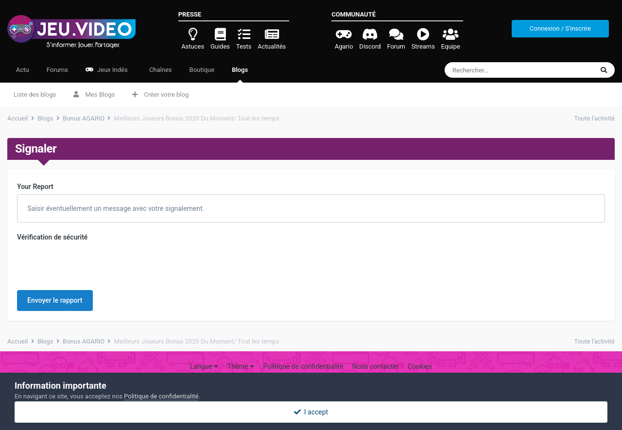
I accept (311, 412)
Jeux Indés (107, 69)
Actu (22, 69)
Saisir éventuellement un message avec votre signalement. (115, 208)
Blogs (240, 74)
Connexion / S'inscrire (560, 28)
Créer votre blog (160, 94)
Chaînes (160, 69)
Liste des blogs (35, 94)
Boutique (202, 69)
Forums (57, 69)
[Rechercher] (501, 70)
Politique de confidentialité (303, 353)
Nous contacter (375, 353)
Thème (241, 353)
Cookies (420, 353)
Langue (204, 353)
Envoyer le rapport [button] (55, 262)
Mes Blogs (94, 94)
